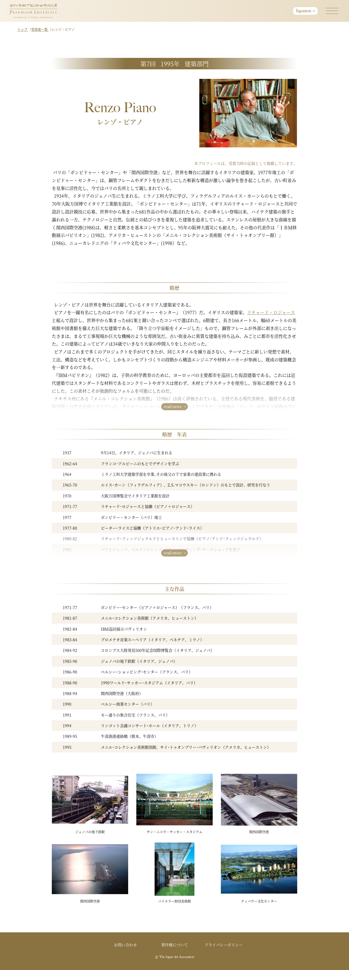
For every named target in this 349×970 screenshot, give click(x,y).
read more (173, 406)
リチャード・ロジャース (271, 312)
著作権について (174, 944)
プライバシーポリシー (223, 944)
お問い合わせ (125, 944)
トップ (22, 29)
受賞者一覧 (40, 29)
